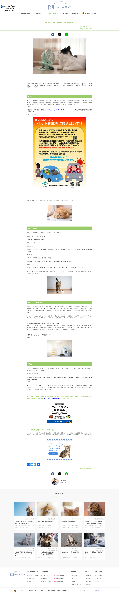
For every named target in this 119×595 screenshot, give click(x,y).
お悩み (73, 581)
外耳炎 (32, 370)
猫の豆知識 (88, 581)
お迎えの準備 (31, 578)
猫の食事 (45, 578)
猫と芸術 (88, 578)
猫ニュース (88, 575)
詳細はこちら (63, 482)
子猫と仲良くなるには (60, 578)
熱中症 (39, 101)
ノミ (42, 307)
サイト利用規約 (51, 590)
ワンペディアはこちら (62, 590)
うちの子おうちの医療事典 (51, 398)
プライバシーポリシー (40, 590)
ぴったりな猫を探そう (33, 575)
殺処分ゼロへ (89, 584)
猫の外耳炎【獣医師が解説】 (45, 521)
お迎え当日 (31, 581)
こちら (81, 435)
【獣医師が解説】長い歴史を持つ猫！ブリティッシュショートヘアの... (23, 554)
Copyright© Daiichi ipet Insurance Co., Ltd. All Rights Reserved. (92, 590)
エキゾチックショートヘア (52, 110)
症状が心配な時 (100, 575)
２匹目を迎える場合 (47, 581)
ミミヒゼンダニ (34, 385)
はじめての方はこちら (90, 13)
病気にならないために (86, 469)
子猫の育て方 (39, 13)
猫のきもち (74, 575)
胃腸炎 (68, 271)
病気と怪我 (99, 578)
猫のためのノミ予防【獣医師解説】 (70, 552)
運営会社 (31, 590)
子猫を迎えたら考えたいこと (61, 575)
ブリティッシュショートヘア (68, 110)
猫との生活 (74, 578)
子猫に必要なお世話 (59, 581)
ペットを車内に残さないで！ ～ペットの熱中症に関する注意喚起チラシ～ (54, 200)
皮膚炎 (74, 308)
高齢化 (98, 581)
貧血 (78, 308)
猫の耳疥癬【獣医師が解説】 (69, 521)
